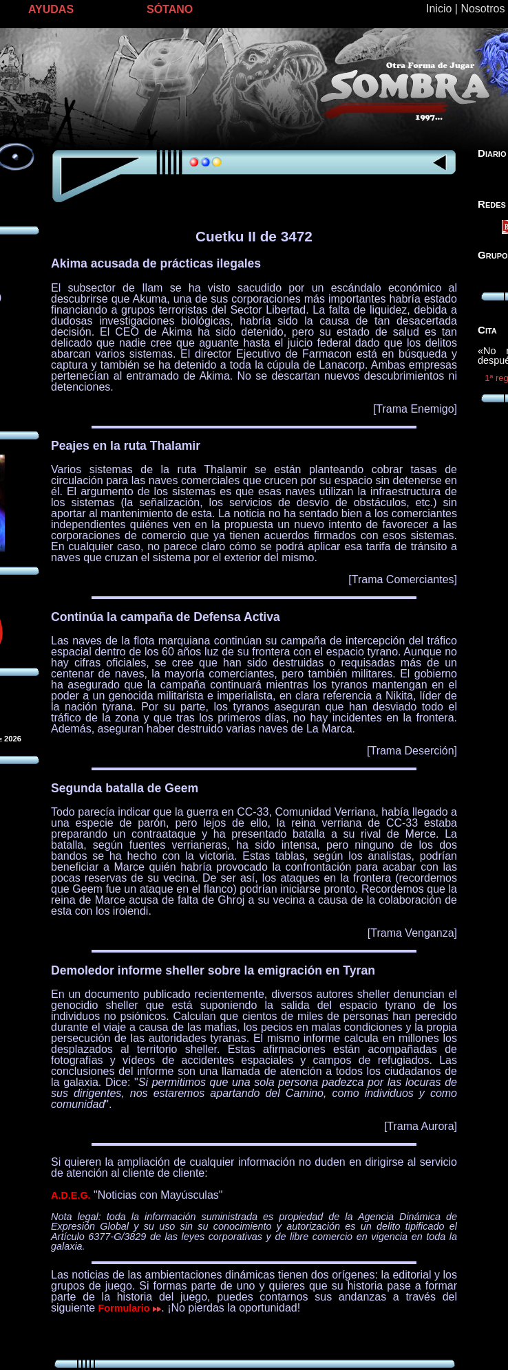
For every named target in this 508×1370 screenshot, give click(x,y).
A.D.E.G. (71, 1195)
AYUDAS (51, 9)
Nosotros (483, 8)
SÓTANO (170, 9)
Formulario (130, 1308)
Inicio (439, 8)
